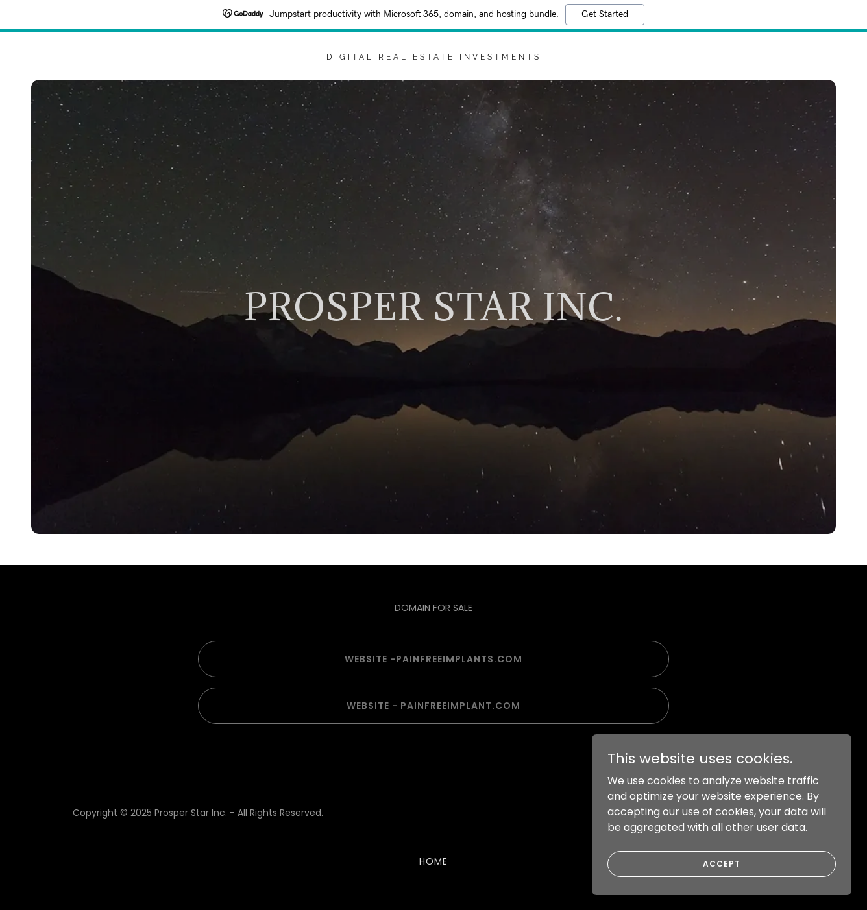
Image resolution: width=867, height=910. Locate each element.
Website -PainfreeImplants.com (433, 659)
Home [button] (433, 861)
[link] (433, 56)
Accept (721, 862)
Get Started (604, 14)
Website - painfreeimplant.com (433, 705)
